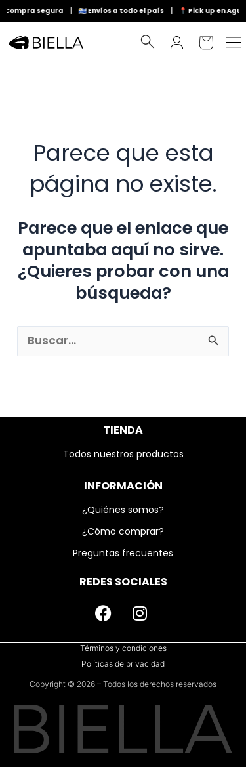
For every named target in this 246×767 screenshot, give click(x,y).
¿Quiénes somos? (123, 509)
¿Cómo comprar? (123, 531)
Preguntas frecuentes (123, 553)
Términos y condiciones (123, 648)
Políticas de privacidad (123, 664)
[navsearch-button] (147, 44)
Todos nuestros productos (123, 454)
